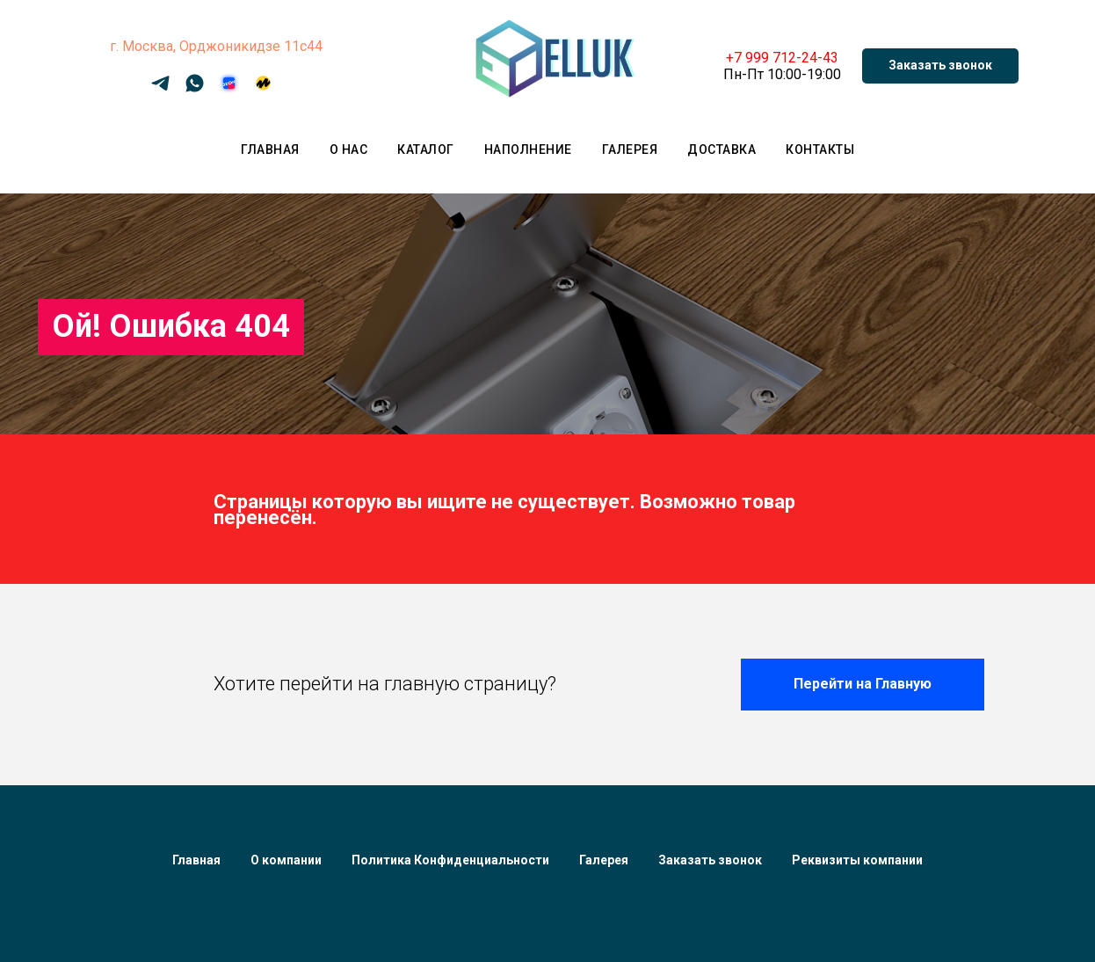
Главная (270, 149)
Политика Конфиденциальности (450, 860)
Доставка (721, 149)
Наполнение (528, 149)
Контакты (820, 149)
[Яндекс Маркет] (263, 89)
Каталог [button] (425, 149)
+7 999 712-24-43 (782, 57)
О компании (286, 860)
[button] (940, 66)
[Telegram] (160, 89)
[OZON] (229, 89)
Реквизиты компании (857, 860)
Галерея (630, 149)
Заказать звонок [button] (710, 860)
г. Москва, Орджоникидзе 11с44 (216, 46)
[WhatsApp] (195, 89)
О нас (349, 149)
